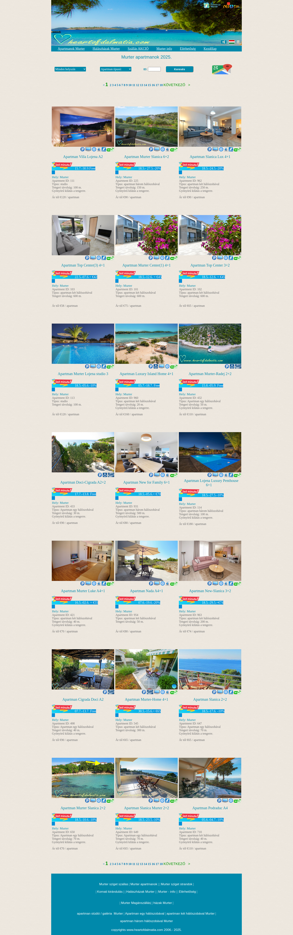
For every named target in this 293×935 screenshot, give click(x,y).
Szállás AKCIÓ (138, 49)
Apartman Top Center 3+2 (210, 265)
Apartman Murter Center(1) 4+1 (146, 265)
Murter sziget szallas (113, 884)
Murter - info (166, 891)
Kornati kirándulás (110, 891)
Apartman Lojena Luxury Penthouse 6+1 (211, 483)
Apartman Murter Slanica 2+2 (83, 808)
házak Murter (162, 903)
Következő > (177, 85)
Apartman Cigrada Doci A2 (83, 699)
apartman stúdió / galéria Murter (100, 913)
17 (157, 85)
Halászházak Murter (106, 49)
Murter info (164, 49)
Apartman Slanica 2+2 (210, 699)
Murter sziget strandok (176, 884)
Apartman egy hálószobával (144, 913)
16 (153, 85)
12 (137, 85)
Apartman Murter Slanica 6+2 (146, 157)
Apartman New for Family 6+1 (146, 482)
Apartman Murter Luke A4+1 (83, 591)
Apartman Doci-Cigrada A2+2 (83, 482)
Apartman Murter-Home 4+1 (146, 699)
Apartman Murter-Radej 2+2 (210, 374)
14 (145, 85)
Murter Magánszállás (136, 903)
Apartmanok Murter (71, 49)
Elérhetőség (188, 49)
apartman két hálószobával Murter (190, 913)
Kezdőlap (210, 49)
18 (161, 85)
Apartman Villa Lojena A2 (83, 157)
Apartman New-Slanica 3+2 (210, 591)
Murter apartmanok (143, 884)
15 (149, 85)
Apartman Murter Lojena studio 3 (83, 374)
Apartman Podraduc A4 (210, 808)
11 (133, 85)
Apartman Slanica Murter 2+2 (146, 808)
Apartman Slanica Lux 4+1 (210, 157)
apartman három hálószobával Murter (146, 921)
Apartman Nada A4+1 (146, 591)
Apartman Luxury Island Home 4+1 (146, 374)
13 (141, 85)
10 (130, 85)
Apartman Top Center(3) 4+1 (83, 265)
